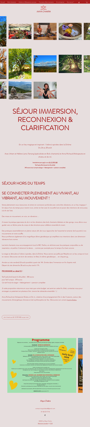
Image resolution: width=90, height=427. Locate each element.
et (44, 423)
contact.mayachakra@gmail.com (45, 408)
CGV (51, 423)
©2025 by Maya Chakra (45, 421)
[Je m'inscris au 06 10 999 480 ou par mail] (16, 317)
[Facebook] (79, 2)
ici (67, 257)
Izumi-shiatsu (72, 300)
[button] (87, 2)
